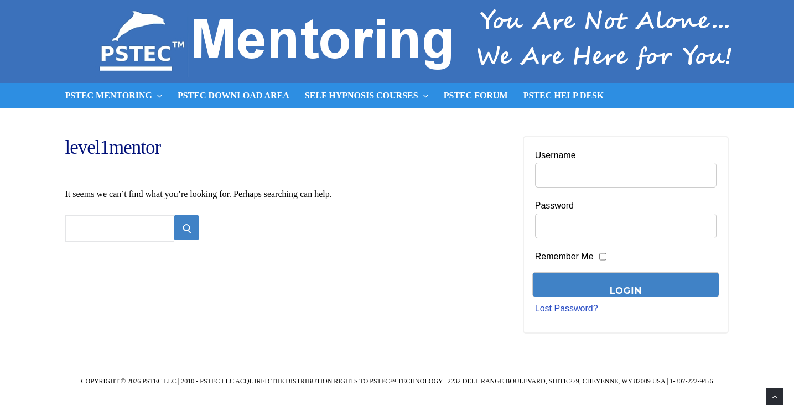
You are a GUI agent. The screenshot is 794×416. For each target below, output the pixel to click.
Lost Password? (566, 308)
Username (555, 155)
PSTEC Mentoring (114, 96)
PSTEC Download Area (233, 95)
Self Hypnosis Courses (366, 96)
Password (554, 205)
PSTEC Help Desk (563, 95)
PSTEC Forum (476, 95)
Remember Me (564, 256)
